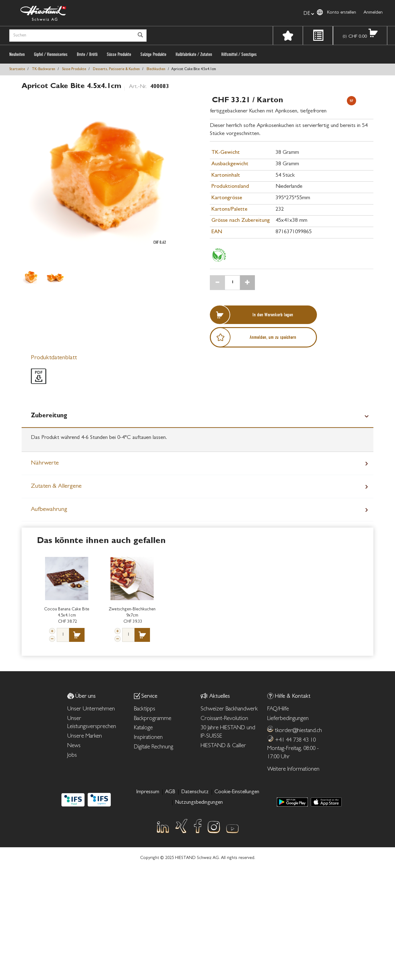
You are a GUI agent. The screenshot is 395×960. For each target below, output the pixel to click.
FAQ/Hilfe (278, 709)
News (74, 746)
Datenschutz (195, 792)
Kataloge (143, 728)
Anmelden (373, 13)
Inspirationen (148, 738)
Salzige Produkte (153, 54)
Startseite (17, 69)
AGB (170, 792)
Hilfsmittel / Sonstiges (239, 54)
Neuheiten (17, 54)
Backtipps (144, 709)
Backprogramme (152, 719)
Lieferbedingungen (288, 719)
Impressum (147, 792)
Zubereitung (49, 416)
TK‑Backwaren (43, 69)
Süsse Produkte (119, 54)
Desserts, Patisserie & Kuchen (116, 69)
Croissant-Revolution (224, 719)
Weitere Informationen (293, 770)
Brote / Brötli (87, 54)
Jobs (72, 756)
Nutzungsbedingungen (199, 802)
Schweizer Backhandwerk (229, 709)
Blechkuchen (156, 69)
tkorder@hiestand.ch (298, 731)
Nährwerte (45, 463)
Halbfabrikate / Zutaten (194, 54)
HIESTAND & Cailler (223, 746)
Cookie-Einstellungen (236, 792)
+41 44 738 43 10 (295, 740)
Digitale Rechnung (153, 747)
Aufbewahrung (49, 510)
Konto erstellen (341, 13)
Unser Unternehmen (91, 709)
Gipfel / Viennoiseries (51, 54)
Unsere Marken (84, 736)
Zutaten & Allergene (56, 486)
